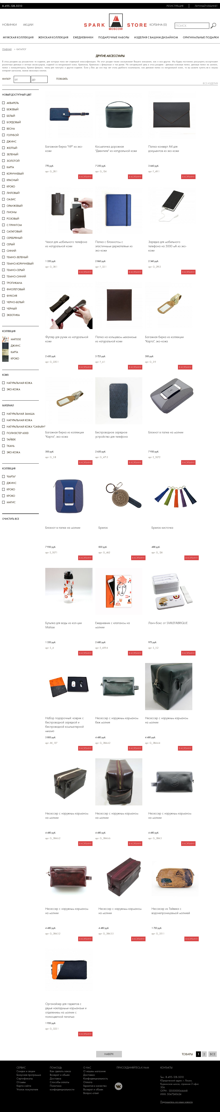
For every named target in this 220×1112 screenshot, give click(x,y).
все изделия (210, 83)
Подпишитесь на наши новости (176, 1102)
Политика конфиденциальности (62, 1087)
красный (12, 180)
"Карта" (11, 476)
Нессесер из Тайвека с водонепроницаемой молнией (171, 911)
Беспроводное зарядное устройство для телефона (111, 434)
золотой (13, 161)
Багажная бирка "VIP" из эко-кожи (64, 148)
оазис (11, 199)
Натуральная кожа (19, 383)
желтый (12, 148)
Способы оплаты (59, 1082)
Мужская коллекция (18, 37)
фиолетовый (16, 289)
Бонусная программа (29, 1075)
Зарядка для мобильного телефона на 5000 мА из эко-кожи (167, 246)
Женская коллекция (53, 37)
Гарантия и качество (95, 1086)
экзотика (13, 315)
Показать (62, 78)
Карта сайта (24, 1086)
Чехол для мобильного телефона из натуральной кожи (66, 244)
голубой (13, 135)
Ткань (11, 446)
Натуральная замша (21, 414)
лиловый (13, 193)
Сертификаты (25, 1078)
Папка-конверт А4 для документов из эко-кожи (163, 148)
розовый (13, 218)
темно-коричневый (20, 263)
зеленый (12, 154)
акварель (13, 103)
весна (11, 128)
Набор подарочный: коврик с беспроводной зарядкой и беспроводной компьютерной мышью (64, 724)
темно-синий (16, 276)
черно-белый (15, 302)
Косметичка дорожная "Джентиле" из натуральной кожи (116, 148)
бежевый (12, 109)
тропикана (14, 283)
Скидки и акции (26, 1071)
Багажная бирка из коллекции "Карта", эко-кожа (164, 339)
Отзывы (21, 1082)
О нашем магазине (94, 1071)
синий (11, 251)
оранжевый (15, 206)
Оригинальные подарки (201, 37)
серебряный (14, 238)
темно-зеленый (17, 257)
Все (212, 1054)
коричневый (15, 173)
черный (12, 308)
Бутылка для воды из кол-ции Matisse (63, 625)
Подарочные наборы (113, 37)
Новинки (9, 25)
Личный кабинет (206, 6)
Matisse (16, 339)
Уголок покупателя (27, 1089)
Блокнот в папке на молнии (165, 432)
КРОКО (11, 496)
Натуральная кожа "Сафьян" (26, 426)
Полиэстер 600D (18, 433)
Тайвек (11, 439)
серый (11, 244)
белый (11, 116)
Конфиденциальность (95, 1078)
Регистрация (175, 6)
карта (10, 167)
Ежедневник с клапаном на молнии (112, 625)
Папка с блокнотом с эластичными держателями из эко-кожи (113, 246)
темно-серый (16, 270)
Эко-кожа (13, 389)
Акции (28, 25)
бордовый (14, 122)
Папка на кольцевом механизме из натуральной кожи (116, 339)
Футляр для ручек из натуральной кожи (66, 339)
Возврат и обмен (60, 1075)
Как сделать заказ (60, 1071)
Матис (11, 502)
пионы (12, 212)
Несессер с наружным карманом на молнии (166, 720)
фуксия (12, 296)
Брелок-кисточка (162, 527)
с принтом (14, 225)
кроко (11, 186)
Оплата (87, 1082)
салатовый (14, 231)
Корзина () (158, 25)
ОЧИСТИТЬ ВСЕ (10, 519)
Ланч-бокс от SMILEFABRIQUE (168, 623)
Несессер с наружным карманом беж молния (116, 720)
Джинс (11, 483)
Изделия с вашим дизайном (156, 37)
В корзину (85, 176)
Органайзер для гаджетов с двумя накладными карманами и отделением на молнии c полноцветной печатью (65, 1010)
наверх (109, 1054)
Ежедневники (83, 37)
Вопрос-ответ (91, 1093)
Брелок (103, 527)
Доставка (55, 1078)
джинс (11, 141)
